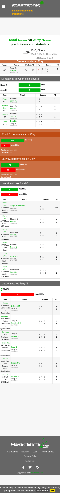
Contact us (12, 469)
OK (52, 490)
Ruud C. (18, 40)
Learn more (42, 490)
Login (35, 469)
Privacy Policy (31, 473)
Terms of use (47, 469)
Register (25, 469)
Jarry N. (42, 40)
